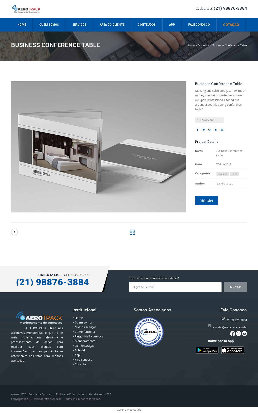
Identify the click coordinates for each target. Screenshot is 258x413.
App (172, 24)
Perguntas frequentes (89, 336)
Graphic (222, 173)
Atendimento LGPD (99, 394)
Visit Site (206, 200)
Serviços (79, 24)
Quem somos (49, 24)
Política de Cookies (40, 394)
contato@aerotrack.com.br (229, 327)
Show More (205, 120)
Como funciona (85, 332)
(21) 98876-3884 (236, 320)
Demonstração (85, 346)
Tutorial (80, 350)
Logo (234, 173)
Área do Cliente (112, 24)
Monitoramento (85, 341)
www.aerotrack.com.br (47, 399)
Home (22, 24)
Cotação (231, 25)
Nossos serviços (85, 327)
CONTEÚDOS (147, 24)
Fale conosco (199, 24)
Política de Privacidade (70, 394)
